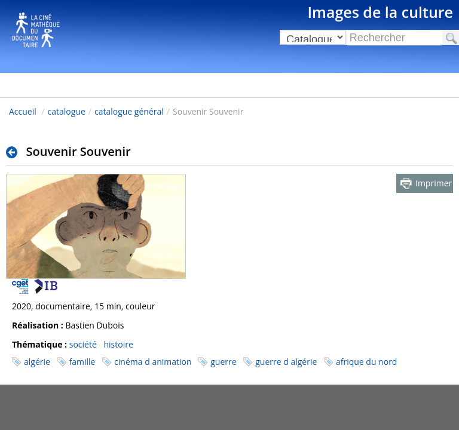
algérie (37, 361)
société (83, 344)
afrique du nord (366, 361)
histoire (118, 344)
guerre (223, 361)
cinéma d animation (152, 361)
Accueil (22, 111)
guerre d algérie (286, 361)
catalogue (66, 111)
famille (82, 361)
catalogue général (129, 111)
